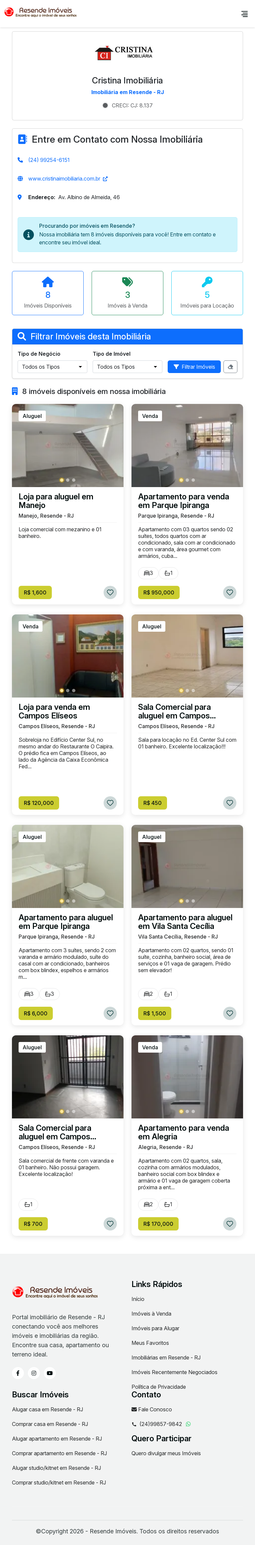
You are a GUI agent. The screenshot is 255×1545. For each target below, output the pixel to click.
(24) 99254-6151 (49, 160)
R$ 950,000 (158, 592)
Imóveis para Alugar (155, 1328)
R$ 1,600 (35, 592)
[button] (61, 480)
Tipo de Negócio (39, 353)
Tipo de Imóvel (111, 353)
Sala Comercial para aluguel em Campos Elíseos (174, 711)
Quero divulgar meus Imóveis (166, 1453)
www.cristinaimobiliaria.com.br (64, 178)
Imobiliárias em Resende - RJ (166, 1357)
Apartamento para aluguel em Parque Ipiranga (66, 922)
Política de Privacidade (158, 1386)
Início (137, 1299)
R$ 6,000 (35, 1013)
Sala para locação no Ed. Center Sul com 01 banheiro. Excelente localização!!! (187, 743)
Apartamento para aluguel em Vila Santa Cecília (185, 922)
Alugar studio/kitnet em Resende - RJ (56, 1468)
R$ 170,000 (158, 1224)
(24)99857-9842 (156, 1424)
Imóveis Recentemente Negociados (174, 1372)
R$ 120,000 (39, 803)
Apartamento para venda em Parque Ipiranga (183, 501)
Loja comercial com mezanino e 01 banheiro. (60, 532)
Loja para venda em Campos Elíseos (54, 711)
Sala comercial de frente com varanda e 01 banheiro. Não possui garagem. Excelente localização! (66, 1167)
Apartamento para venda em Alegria (183, 1132)
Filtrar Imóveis (194, 366)
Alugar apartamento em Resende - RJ (57, 1438)
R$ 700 (33, 1224)
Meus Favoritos (150, 1343)
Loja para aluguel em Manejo (56, 501)
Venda (150, 416)
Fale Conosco (151, 1409)
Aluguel (32, 416)
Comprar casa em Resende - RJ (50, 1424)
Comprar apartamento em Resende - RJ (59, 1453)
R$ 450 (152, 803)
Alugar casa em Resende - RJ (47, 1409)
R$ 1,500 (154, 1013)
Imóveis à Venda (151, 1313)
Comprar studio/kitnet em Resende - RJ (59, 1482)
